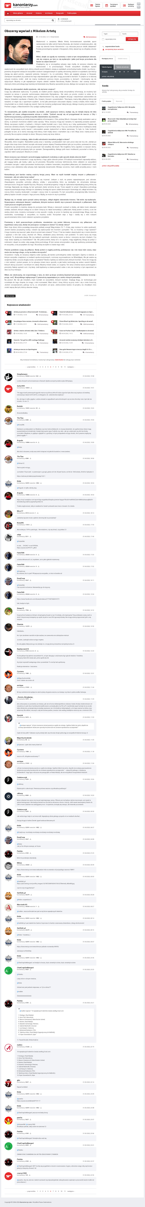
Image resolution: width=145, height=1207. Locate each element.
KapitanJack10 (23, 649)
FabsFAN (20, 553)
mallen (19, 1045)
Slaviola (20, 624)
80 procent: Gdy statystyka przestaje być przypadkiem (122, 120)
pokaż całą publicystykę (110, 166)
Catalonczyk (22, 777)
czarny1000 (22, 1173)
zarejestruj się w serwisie (114, 49)
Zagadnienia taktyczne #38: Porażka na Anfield (122, 132)
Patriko (20, 851)
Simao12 (20, 608)
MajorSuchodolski (24, 738)
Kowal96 (20, 523)
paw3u (19, 1118)
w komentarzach (64, 21)
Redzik (20, 406)
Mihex (19, 863)
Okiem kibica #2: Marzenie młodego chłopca (121, 143)
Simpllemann (22, 374)
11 (65, 367)
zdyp (19, 535)
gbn (18, 1080)
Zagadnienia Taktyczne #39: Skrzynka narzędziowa (121, 108)
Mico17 (20, 511)
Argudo (20, 440)
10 (61, 367)
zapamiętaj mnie (109, 39)
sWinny (20, 793)
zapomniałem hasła (112, 46)
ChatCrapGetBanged (25, 968)
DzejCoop (21, 578)
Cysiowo (20, 671)
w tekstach (63, 19)
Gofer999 (21, 386)
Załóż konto (59, 360)
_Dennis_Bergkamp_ (25, 697)
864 (89, 37)
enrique (20, 685)
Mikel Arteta (10, 296)
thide (19, 481)
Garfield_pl (21, 893)
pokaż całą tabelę (108, 76)
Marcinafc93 (22, 905)
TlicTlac (20, 418)
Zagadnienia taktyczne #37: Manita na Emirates (121, 155)
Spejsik (20, 715)
